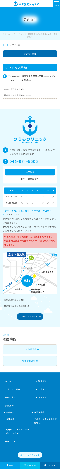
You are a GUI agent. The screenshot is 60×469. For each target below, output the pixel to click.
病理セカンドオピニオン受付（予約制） (17, 431)
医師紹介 (42, 381)
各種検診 (10, 419)
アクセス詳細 (30, 53)
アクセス (50, 465)
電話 (10, 465)
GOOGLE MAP (29, 316)
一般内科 (10, 412)
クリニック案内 (12, 389)
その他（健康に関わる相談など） (45, 421)
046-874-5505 (23, 161)
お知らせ (42, 397)
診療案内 (9, 405)
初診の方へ (10, 397)
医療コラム (10, 441)
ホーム (8, 381)
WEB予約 (30, 465)
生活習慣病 (39, 412)
